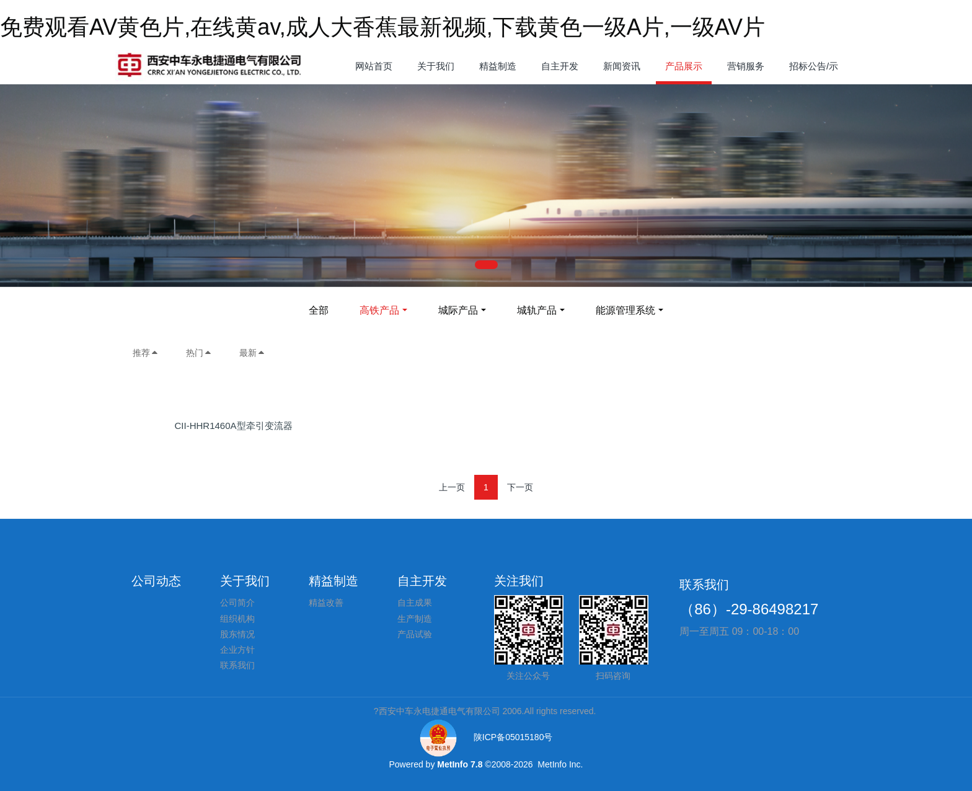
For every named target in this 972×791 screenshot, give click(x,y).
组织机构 (237, 619)
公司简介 (237, 603)
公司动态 (156, 581)
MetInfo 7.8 (459, 764)
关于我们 (245, 581)
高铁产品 (379, 310)
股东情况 (237, 634)
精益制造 (333, 581)
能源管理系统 (625, 310)
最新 (252, 353)
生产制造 (414, 619)
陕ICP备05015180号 (486, 737)
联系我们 (237, 665)
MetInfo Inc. (560, 764)
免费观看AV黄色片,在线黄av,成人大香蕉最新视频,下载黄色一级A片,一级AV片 (382, 27)
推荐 (146, 353)
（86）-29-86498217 (748, 609)
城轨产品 (537, 310)
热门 (199, 353)
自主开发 (422, 581)
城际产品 (458, 310)
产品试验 (414, 634)
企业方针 (237, 650)
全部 (319, 310)
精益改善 (326, 603)
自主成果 (414, 603)
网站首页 (373, 66)
